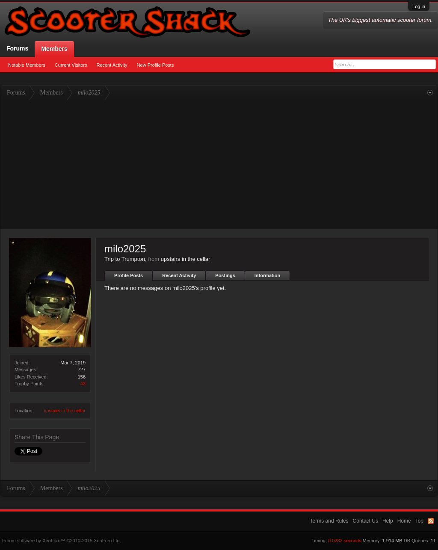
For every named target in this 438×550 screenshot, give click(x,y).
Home (404, 521)
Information (268, 275)
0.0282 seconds (344, 540)
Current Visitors (71, 65)
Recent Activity (111, 65)
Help (387, 521)
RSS (431, 521)
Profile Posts (128, 275)
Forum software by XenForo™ (61, 540)
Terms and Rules (329, 521)
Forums (17, 48)
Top (419, 521)
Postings (225, 275)
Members (54, 48)
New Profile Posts (155, 65)
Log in (418, 6)
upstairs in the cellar (65, 410)
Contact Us (365, 521)
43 (83, 383)
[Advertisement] (219, 165)
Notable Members (26, 65)
